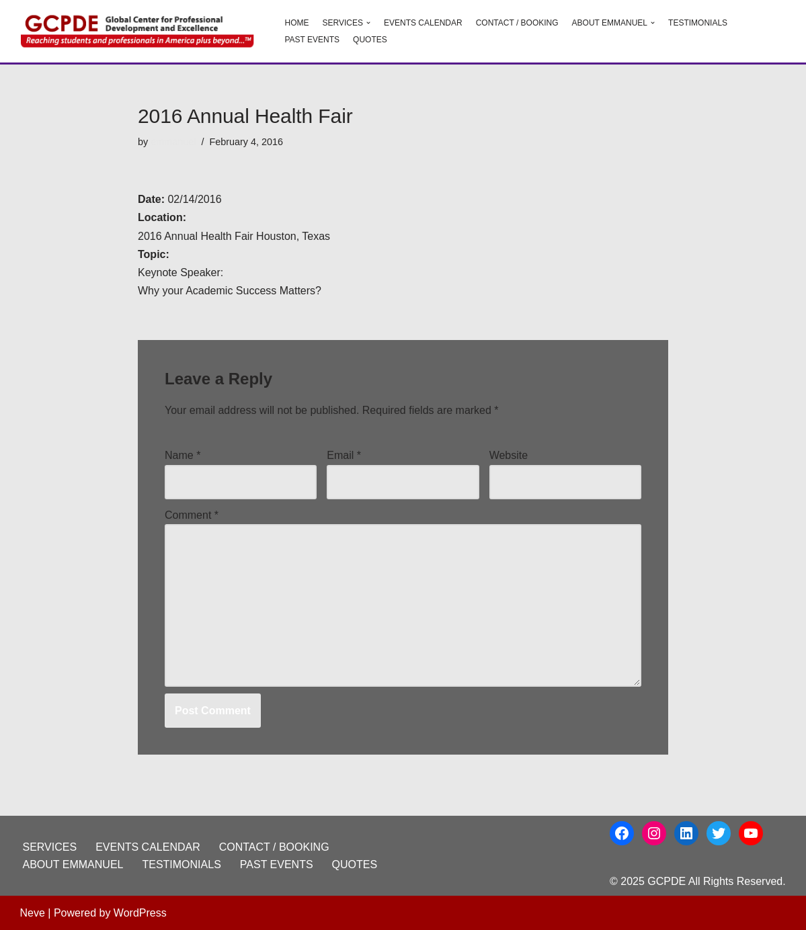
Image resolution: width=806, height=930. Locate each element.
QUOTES (370, 39)
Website (508, 455)
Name (182, 455)
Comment (191, 515)
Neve (32, 913)
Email (344, 455)
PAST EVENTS (312, 39)
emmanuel (173, 141)
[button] (368, 23)
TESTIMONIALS (697, 23)
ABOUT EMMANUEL (73, 864)
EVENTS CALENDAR (423, 23)
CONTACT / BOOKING (517, 23)
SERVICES (50, 847)
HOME (297, 23)
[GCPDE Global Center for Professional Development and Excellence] (141, 31)
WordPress (140, 913)
